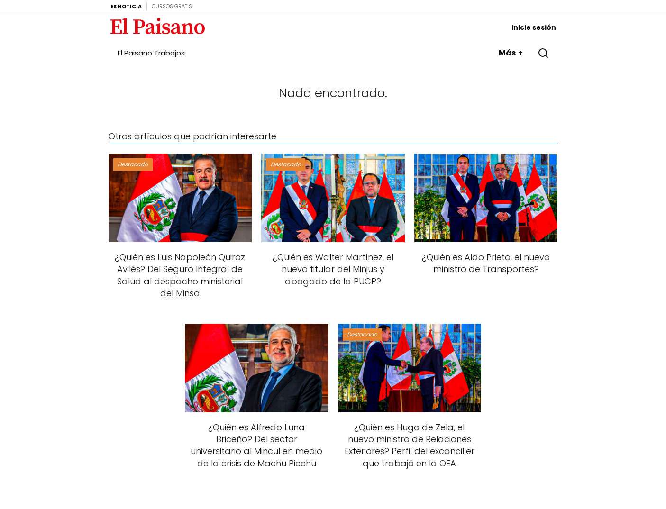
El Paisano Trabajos (151, 53)
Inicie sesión (533, 27)
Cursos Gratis (172, 6)
